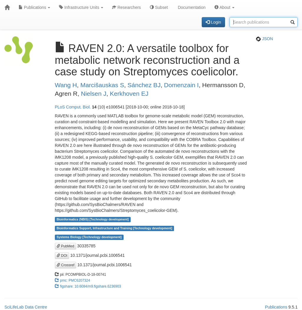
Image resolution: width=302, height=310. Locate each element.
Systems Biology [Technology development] (89, 237)
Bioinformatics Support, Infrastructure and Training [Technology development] (114, 228)
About (224, 7)
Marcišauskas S (102, 85)
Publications (34, 7)
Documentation (191, 7)
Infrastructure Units (81, 7)
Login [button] (213, 22)
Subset (159, 7)
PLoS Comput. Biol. (73, 107)
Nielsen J (93, 93)
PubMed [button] (65, 246)
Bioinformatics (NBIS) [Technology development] (93, 219)
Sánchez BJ (143, 85)
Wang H (66, 85)
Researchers (126, 7)
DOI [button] (62, 256)
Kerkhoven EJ (129, 93)
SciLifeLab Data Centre (25, 307)
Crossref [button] (66, 265)
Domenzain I (181, 85)
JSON (264, 38)
